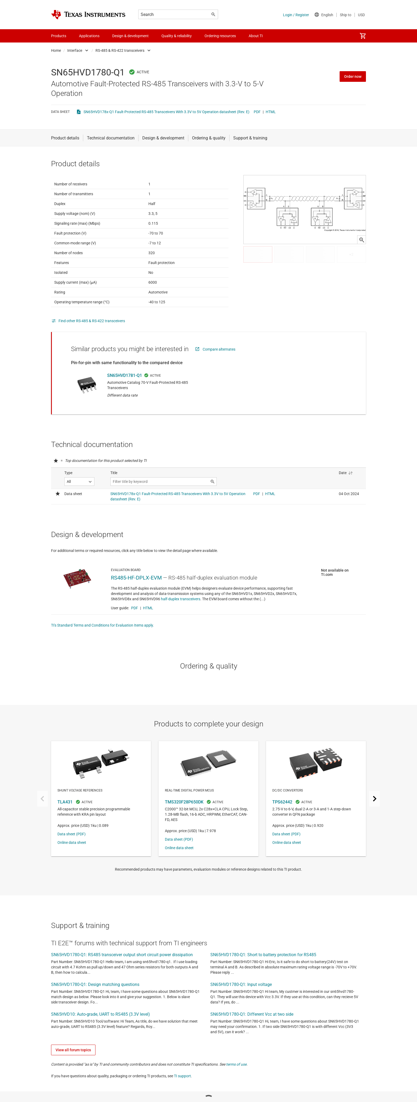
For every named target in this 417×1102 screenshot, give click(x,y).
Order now (352, 76)
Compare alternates (219, 362)
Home (56, 50)
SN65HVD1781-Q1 (124, 388)
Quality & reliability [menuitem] (176, 36)
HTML (271, 112)
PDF (257, 112)
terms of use (236, 1090)
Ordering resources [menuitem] (220, 36)
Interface (74, 50)
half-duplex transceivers (180, 625)
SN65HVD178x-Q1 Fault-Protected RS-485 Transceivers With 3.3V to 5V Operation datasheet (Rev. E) (166, 112)
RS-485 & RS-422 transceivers (119, 50)
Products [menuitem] (58, 36)
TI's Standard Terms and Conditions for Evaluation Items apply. (102, 651)
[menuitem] (362, 35)
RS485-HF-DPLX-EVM (136, 604)
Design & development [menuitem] (130, 36)
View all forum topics (73, 1076)
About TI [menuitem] (256, 36)
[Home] (88, 14)
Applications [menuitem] (89, 36)
